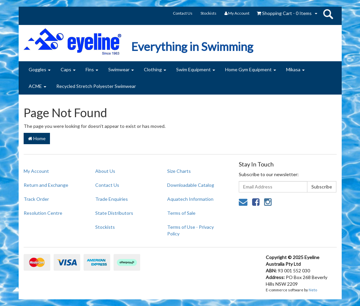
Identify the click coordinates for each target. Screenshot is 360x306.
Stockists (208, 13)
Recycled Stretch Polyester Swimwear (96, 86)
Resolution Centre (43, 213)
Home (37, 138)
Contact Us (182, 13)
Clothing (155, 69)
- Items (284, 13)
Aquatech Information (190, 199)
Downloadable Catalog (190, 185)
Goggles (40, 69)
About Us (105, 171)
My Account (36, 171)
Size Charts (179, 171)
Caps (68, 69)
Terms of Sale (181, 213)
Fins (92, 69)
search (328, 14)
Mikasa (295, 69)
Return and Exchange (46, 185)
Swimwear (121, 69)
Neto (313, 290)
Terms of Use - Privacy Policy (190, 230)
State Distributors (114, 213)
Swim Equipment (195, 69)
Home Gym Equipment (250, 69)
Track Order (36, 199)
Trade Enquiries (111, 199)
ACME (37, 86)
